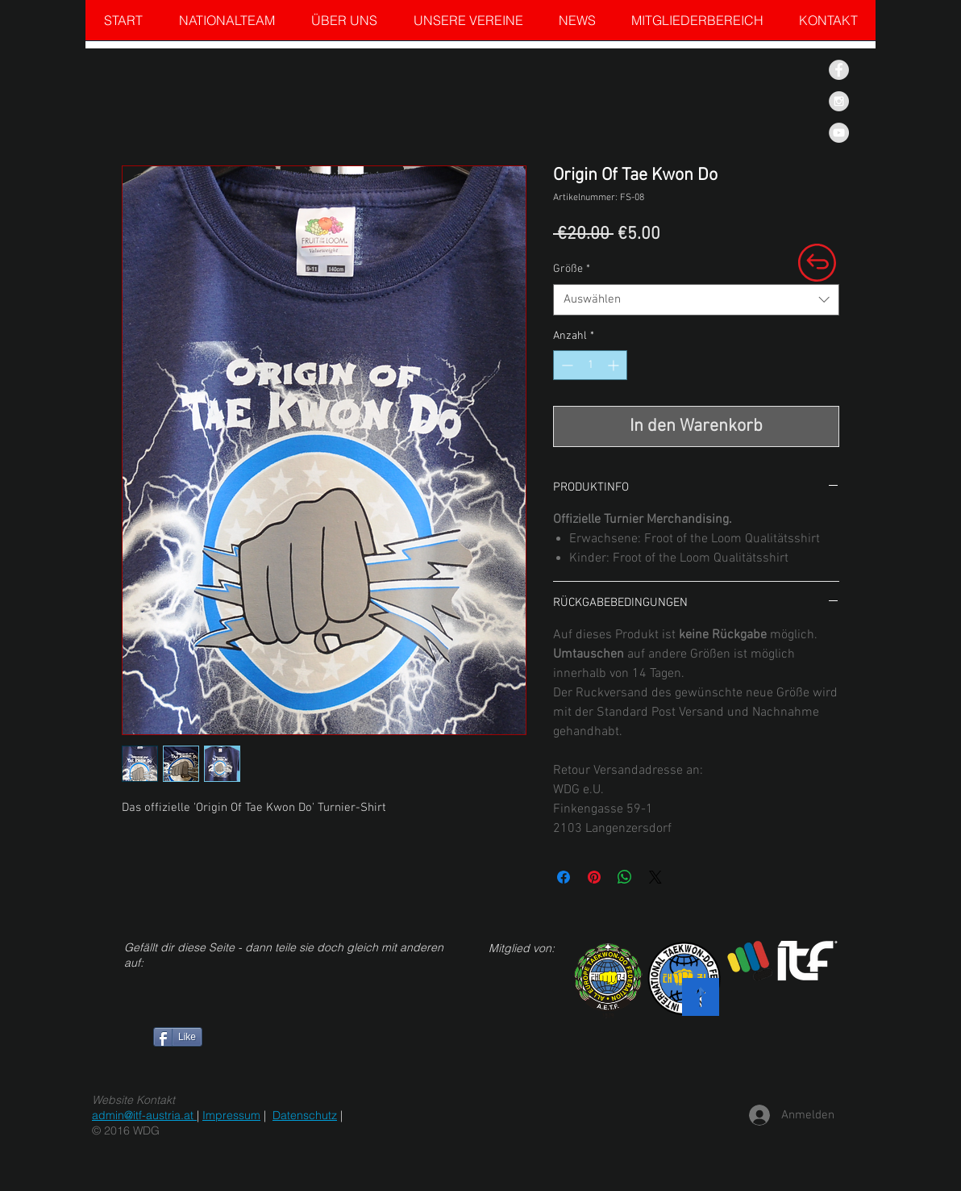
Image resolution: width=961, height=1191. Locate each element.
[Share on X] (655, 877)
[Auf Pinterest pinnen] (594, 877)
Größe (571, 269)
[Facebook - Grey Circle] (839, 70)
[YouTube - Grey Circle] (839, 133)
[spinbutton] (590, 365)
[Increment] (615, 365)
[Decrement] (565, 365)
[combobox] (696, 300)
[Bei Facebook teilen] (563, 877)
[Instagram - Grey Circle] (839, 101)
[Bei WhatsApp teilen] (624, 877)
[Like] (177, 1037)
